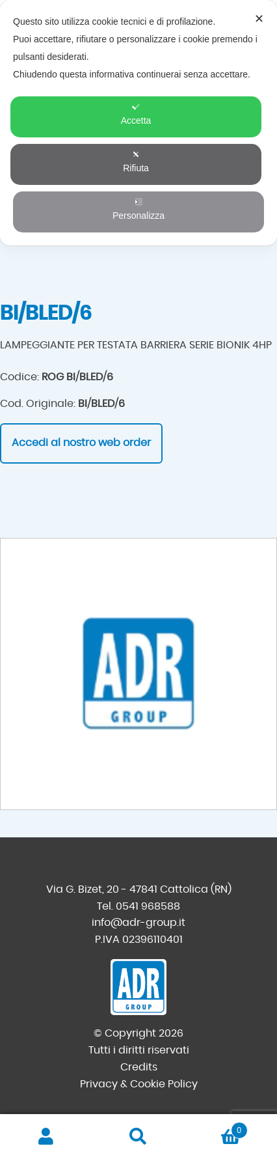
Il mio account (46, 1137)
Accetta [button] (136, 114)
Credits (138, 1067)
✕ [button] (259, 18)
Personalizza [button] (138, 209)
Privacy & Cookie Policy (139, 1084)
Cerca (138, 1137)
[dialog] (138, 122)
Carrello (216, 1128)
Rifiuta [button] (136, 161)
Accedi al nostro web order (81, 443)
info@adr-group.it (138, 922)
